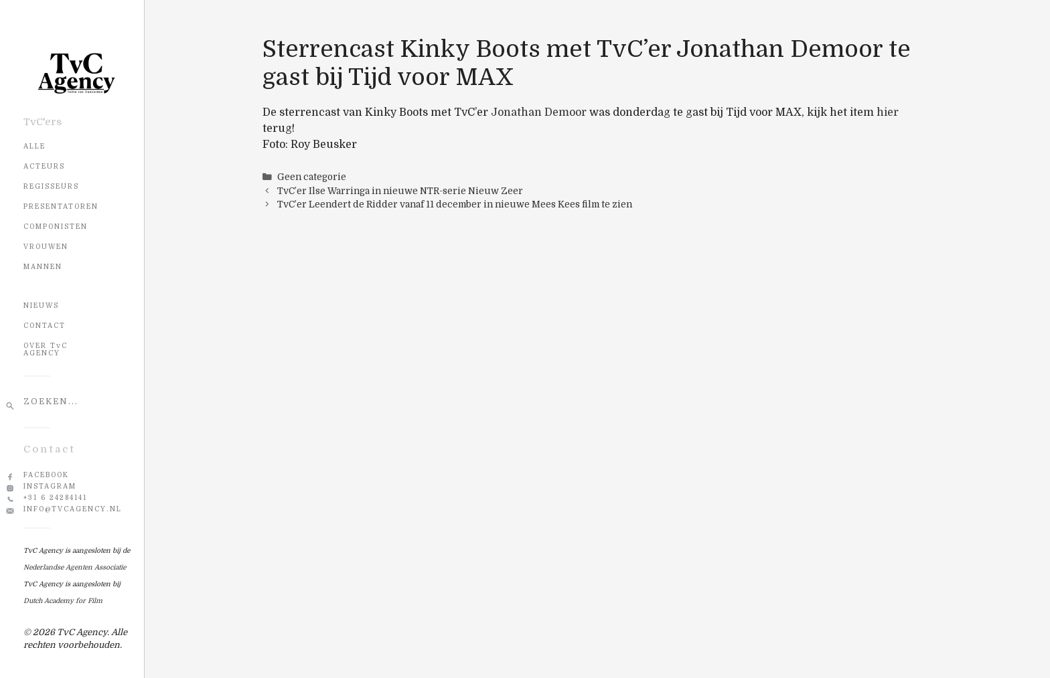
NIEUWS (41, 305)
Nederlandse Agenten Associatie (74, 567)
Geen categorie (311, 177)
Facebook (46, 475)
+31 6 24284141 (55, 497)
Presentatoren (60, 206)
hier (888, 112)
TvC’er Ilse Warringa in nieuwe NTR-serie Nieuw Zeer (400, 191)
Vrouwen (45, 246)
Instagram (49, 486)
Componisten (55, 226)
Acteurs (44, 166)
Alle (34, 146)
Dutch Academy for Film (62, 600)
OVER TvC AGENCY (45, 349)
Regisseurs (51, 186)
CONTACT (44, 325)
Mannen (42, 266)
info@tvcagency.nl (72, 509)
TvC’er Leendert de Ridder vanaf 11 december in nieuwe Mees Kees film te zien (454, 204)
